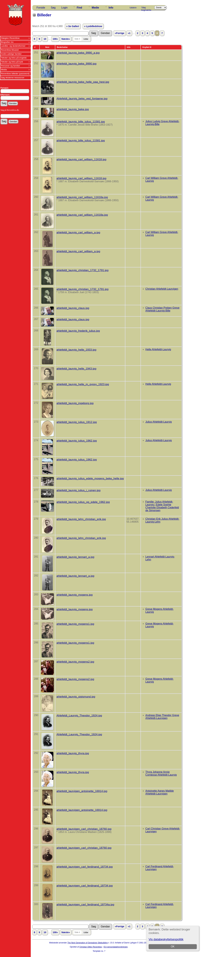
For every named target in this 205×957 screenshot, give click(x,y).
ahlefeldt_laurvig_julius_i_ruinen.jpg (79, 490)
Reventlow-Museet (10, 50)
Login (64, 7)
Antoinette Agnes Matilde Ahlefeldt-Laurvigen (159, 792)
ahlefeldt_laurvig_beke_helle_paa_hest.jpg (83, 81)
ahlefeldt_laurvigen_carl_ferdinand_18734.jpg (85, 866)
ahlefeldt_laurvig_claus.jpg (73, 308)
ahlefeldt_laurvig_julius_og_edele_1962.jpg (83, 502)
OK (172, 946)
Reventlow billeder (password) (15, 73)
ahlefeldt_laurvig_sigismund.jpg (76, 696)
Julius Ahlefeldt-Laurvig (158, 421)
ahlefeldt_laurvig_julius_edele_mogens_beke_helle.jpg (90, 478)
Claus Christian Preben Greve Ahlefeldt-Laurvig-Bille (162, 309)
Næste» (66, 39)
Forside (41, 7)
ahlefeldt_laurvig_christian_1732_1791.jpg (83, 270)
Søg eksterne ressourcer (12, 77)
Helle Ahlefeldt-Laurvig (158, 349)
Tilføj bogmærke (146, 8)
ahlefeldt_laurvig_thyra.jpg (73, 753)
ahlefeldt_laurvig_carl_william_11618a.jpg (82, 197)
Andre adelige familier (11, 54)
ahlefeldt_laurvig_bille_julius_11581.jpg (81, 121)
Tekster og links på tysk (12, 62)
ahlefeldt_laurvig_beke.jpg (73, 109)
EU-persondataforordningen (116, 947)
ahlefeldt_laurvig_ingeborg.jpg (75, 403)
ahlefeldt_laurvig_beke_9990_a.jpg (78, 52)
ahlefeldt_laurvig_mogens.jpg (75, 594)
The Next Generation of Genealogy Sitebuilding (87, 943)
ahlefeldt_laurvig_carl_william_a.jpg (78, 232)
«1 (129, 33)
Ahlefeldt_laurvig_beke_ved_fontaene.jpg (82, 98)
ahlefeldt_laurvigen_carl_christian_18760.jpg (84, 828)
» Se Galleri (72, 26)
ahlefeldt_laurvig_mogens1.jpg (75, 623)
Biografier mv (7, 42)
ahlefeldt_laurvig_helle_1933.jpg (76, 349)
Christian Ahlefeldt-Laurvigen (161, 289)
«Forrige (119, 33)
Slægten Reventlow (10, 38)
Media (4, 69)
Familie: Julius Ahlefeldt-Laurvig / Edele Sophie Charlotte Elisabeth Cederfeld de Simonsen (162, 506)
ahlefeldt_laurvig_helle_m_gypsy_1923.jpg (83, 384)
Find (79, 7)
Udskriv (133, 7)
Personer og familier (10, 66)
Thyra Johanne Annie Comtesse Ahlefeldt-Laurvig (161, 773)
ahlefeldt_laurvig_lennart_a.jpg (75, 557)
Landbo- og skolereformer (13, 46)
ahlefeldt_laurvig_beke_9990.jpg (77, 63)
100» (55, 39)
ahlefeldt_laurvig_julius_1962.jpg (77, 440)
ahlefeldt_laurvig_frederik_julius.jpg (78, 330)
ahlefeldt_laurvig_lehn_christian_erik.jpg (81, 519)
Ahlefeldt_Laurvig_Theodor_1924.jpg (79, 715)
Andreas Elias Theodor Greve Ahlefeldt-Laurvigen (162, 716)
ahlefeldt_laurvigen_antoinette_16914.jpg (82, 791)
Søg (53, 7)
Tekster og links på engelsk (14, 58)
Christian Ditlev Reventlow (90, 947)
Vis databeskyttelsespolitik (166, 939)
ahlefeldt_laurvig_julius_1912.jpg (77, 422)
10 (45, 39)
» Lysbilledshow (93, 26)
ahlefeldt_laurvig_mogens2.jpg (75, 661)
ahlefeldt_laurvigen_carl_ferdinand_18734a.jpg (85, 904)
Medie (95, 7)
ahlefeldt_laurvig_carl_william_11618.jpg (81, 159)
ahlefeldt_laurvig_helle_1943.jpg (76, 368)
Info (111, 7)
